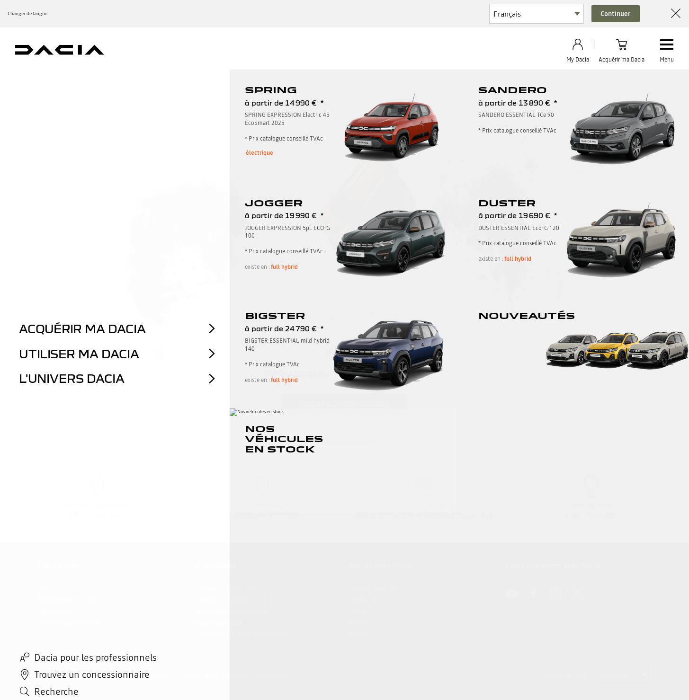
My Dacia (362, 599)
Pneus (358, 622)
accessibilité (273, 676)
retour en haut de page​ (344, 441)
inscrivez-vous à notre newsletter (241, 634)
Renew (359, 634)
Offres (358, 611)
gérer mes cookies (227, 676)
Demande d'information (72, 599)
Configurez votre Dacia (226, 588)
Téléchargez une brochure (231, 611)
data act (160, 676)
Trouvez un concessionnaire (233, 599)
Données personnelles (115, 676)
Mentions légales (59, 676)
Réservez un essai (219, 622)
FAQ (44, 588)
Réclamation (56, 611)
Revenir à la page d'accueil (344, 404)
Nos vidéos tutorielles (69, 622)
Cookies (187, 676)
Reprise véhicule (373, 588)
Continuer (615, 13)
